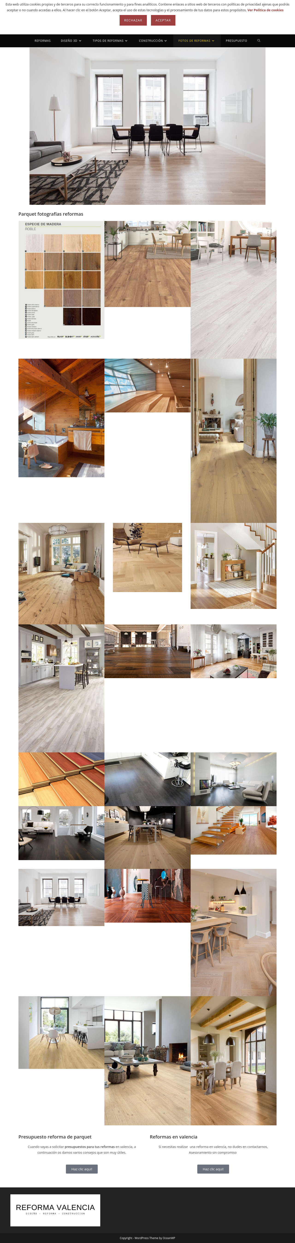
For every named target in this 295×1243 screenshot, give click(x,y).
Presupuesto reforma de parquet (54, 1137)
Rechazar (133, 20)
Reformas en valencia (174, 1137)
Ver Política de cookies (266, 10)
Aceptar (163, 20)
